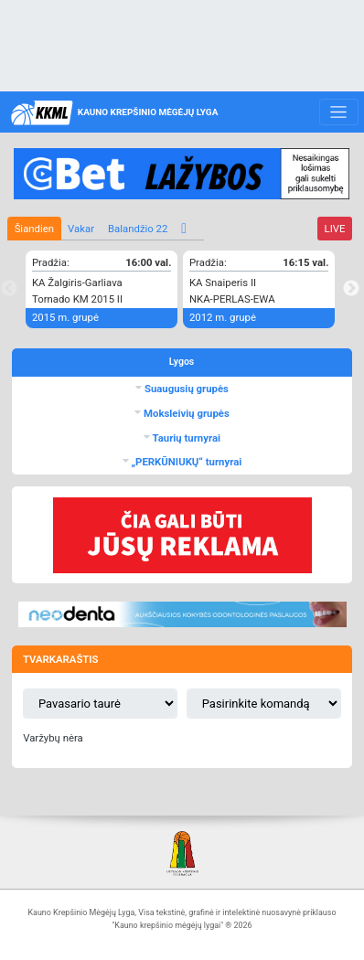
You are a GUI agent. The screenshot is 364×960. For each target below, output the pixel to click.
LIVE (335, 228)
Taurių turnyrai (185, 438)
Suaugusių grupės (185, 388)
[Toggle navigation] (339, 112)
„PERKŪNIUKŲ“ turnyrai (185, 461)
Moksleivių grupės (185, 413)
